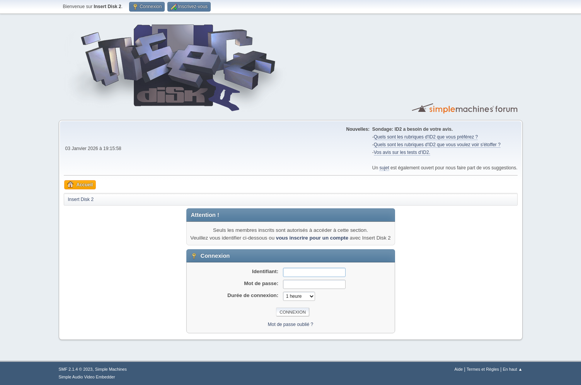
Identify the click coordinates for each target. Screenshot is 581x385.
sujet (384, 168)
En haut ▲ (513, 369)
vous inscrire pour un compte (312, 238)
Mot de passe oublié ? (290, 324)
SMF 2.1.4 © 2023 (76, 369)
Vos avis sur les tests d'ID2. (402, 152)
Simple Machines (111, 369)
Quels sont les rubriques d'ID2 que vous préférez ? (426, 137)
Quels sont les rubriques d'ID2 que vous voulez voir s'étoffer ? (437, 144)
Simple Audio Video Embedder (87, 377)
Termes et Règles (483, 369)
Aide (459, 369)
